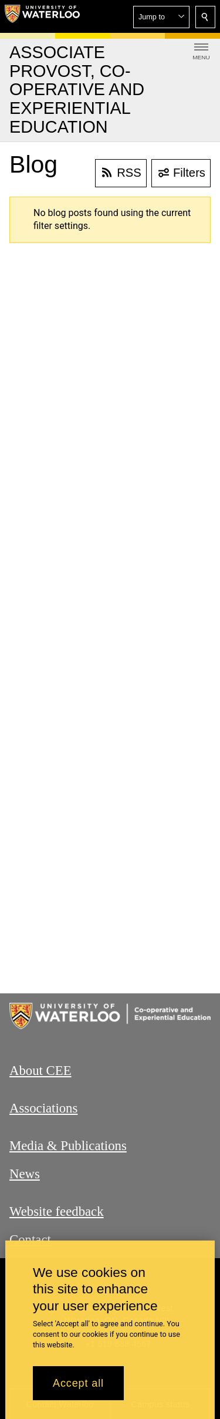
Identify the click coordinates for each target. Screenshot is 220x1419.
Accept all (78, 1383)
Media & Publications (68, 1145)
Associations (43, 1108)
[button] (161, 17)
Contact (30, 1239)
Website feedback (56, 1211)
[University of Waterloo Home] (42, 16)
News (24, 1174)
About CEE (40, 1070)
